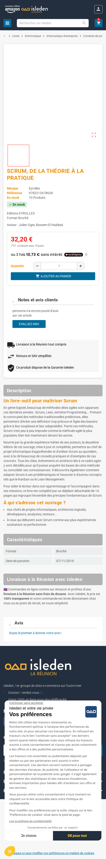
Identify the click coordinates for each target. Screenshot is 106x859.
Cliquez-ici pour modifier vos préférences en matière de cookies (53, 853)
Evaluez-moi (29, 324)
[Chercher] (53, 23)
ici (41, 692)
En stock (13, 197)
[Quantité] (59, 266)
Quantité (17, 266)
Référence (14, 193)
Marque (12, 188)
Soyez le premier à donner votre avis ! (35, 633)
